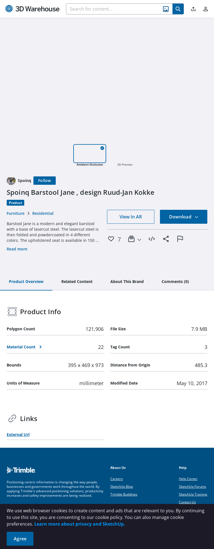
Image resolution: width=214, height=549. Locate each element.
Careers (116, 478)
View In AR (131, 217)
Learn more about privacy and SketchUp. (79, 524)
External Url (18, 434)
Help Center (188, 478)
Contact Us (187, 502)
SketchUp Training (193, 494)
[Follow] (44, 180)
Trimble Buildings (123, 494)
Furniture (16, 213)
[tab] (26, 281)
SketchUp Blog (121, 486)
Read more (17, 249)
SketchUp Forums (192, 486)
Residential (43, 213)
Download (184, 217)
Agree (20, 539)
